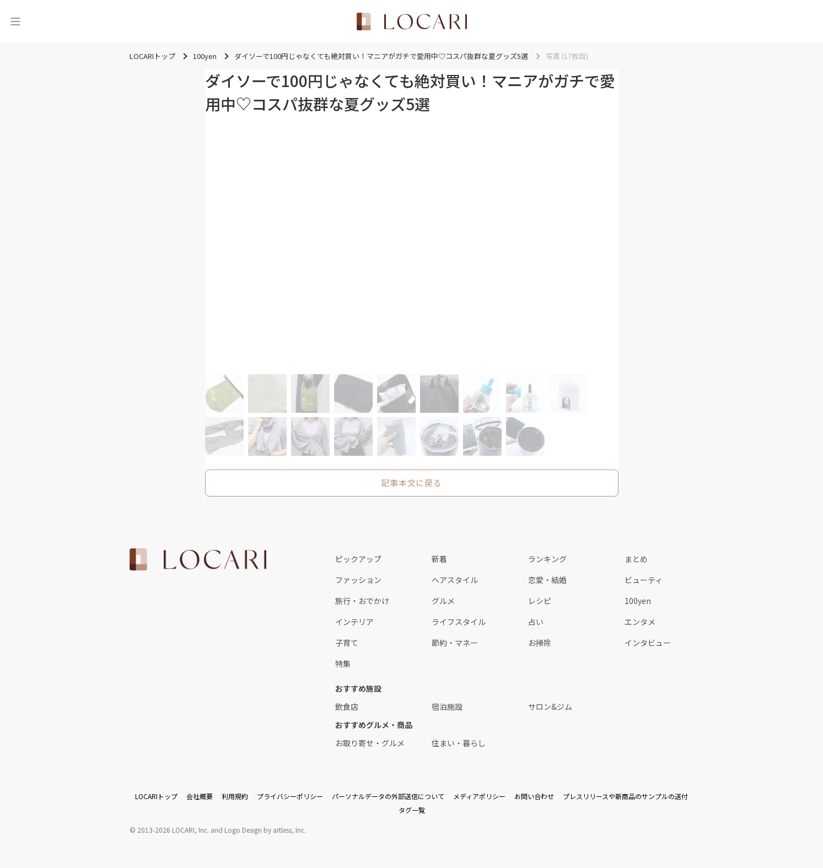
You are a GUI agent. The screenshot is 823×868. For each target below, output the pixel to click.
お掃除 (539, 642)
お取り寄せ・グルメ (370, 743)
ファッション (358, 579)
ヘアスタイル (455, 579)
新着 (439, 558)
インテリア (354, 621)
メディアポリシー (479, 796)
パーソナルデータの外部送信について (388, 796)
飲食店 (346, 706)
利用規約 (235, 796)
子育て (346, 642)
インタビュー (648, 642)
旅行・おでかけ (362, 600)
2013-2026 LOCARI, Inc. (173, 829)
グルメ (443, 600)
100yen (638, 600)
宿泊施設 (447, 706)
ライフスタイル (459, 621)
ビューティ (644, 579)
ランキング (547, 558)
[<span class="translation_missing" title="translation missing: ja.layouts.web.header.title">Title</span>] (412, 21)
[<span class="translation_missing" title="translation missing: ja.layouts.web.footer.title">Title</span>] (198, 559)
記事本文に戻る (411, 482)
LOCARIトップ (156, 796)
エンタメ (640, 621)
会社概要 (199, 796)
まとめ (636, 558)
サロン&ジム (550, 706)
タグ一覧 (412, 810)
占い (536, 621)
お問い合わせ (534, 796)
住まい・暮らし (459, 743)
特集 (343, 663)
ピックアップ (358, 558)
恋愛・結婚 (547, 579)
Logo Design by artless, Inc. (265, 829)
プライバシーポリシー (290, 796)
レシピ (539, 600)
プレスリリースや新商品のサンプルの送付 (625, 796)
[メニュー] (15, 21)
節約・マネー (455, 642)
